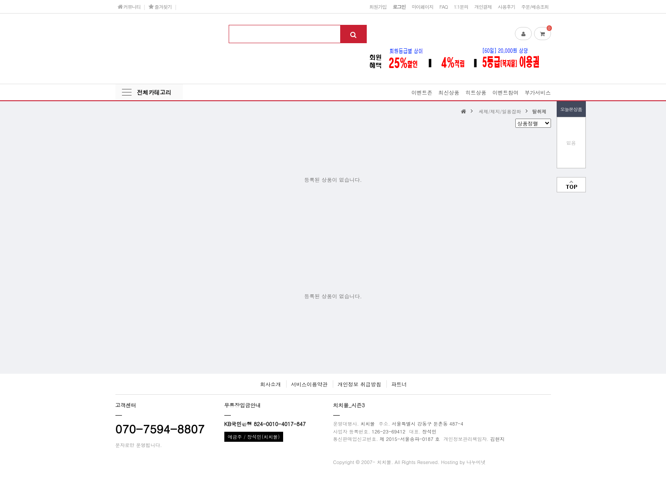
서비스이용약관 (309, 384)
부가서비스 (538, 92)
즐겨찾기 (160, 6)
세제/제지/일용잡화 (500, 111)
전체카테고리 (154, 92)
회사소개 (270, 384)
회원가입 (378, 6)
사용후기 (506, 6)
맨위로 (571, 184)
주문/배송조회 (534, 6)
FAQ (443, 6)
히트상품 (475, 92)
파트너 (399, 384)
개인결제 (483, 6)
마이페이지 (422, 6)
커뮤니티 (129, 6)
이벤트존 (421, 92)
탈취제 (539, 111)
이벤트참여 (505, 92)
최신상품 (448, 92)
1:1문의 (461, 6)
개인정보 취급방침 (359, 384)
